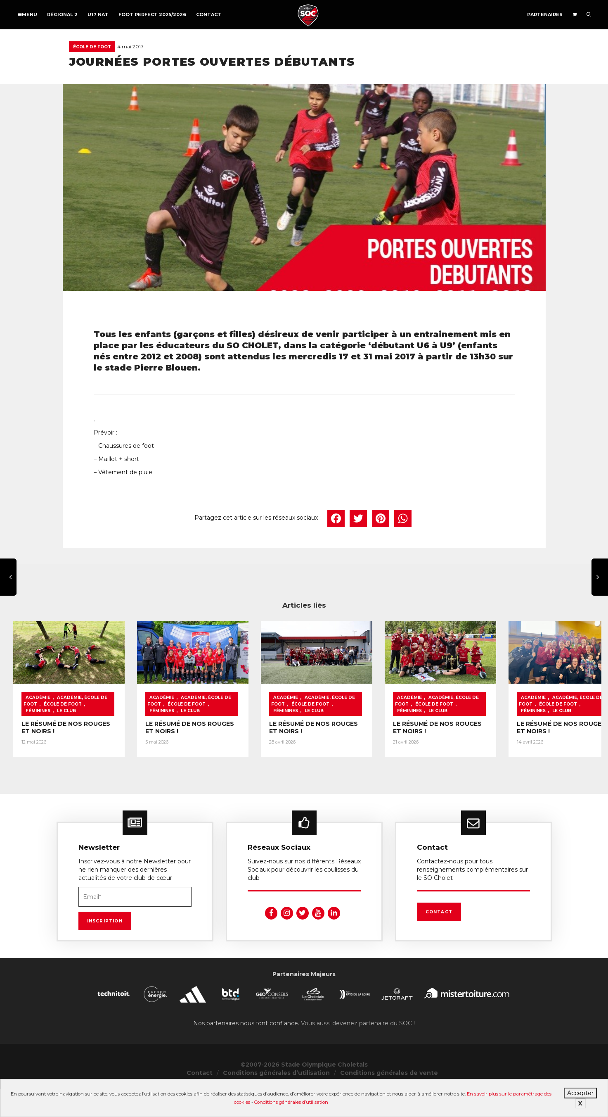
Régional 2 (62, 14)
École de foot (92, 47)
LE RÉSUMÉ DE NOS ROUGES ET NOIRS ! (83, 759)
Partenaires (545, 14)
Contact (208, 14)
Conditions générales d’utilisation (291, 1102)
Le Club (66, 746)
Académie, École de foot (89, 739)
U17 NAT (98, 14)
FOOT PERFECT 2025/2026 (152, 14)
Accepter (580, 1093)
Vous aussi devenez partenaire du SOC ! (358, 1051)
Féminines (38, 746)
